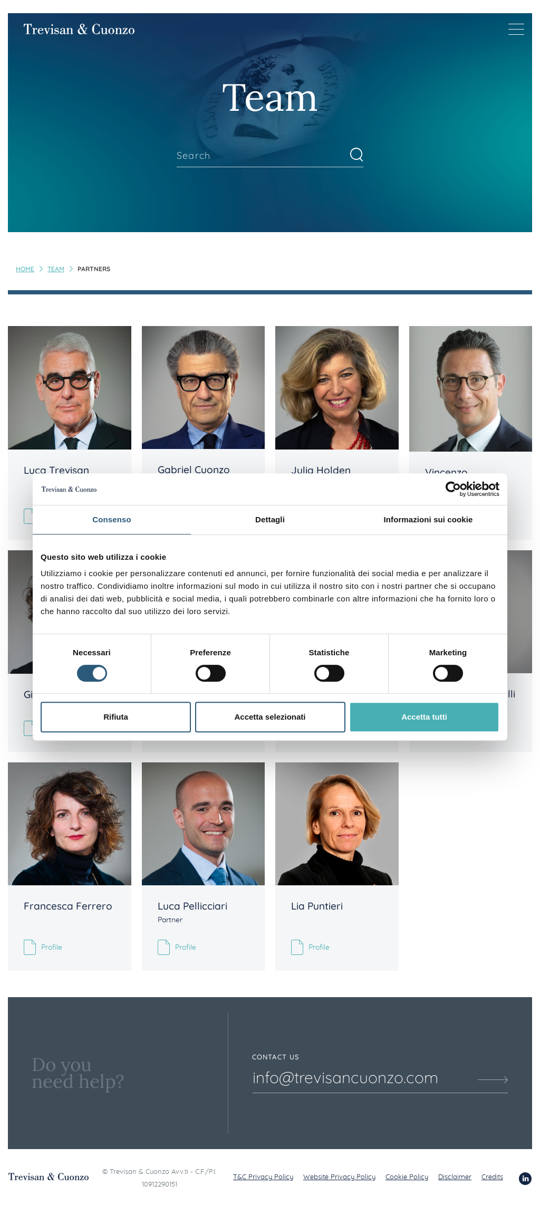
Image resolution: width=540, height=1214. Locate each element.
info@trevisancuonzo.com (345, 1077)
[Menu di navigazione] (516, 29)
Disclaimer (454, 1177)
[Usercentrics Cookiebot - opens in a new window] (453, 489)
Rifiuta (115, 716)
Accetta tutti (424, 716)
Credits (492, 1177)
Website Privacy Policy (339, 1177)
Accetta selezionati (269, 716)
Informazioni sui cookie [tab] (428, 519)
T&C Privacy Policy (263, 1177)
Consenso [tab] (111, 519)
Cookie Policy (406, 1177)
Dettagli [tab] (270, 519)
